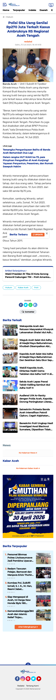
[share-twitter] (26, 305)
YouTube (40, 680)
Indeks (32, 10)
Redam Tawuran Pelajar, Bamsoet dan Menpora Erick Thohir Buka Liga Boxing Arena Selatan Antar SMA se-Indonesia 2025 (19, 571)
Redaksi (20, 686)
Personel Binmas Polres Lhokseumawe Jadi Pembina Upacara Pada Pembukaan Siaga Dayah (20, 557)
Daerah (44, 10)
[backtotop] (28, 665)
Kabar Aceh (23, 287)
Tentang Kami (32, 686)
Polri (36, 287)
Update (38, 234)
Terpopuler (19, 10)
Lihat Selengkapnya (28, 627)
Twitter (35, 680)
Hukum (8, 287)
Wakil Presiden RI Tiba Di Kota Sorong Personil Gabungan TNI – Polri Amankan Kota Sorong (28, 276)
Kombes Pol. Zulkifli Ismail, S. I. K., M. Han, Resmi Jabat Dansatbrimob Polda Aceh (19, 586)
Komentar (28, 312)
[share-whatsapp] (30, 305)
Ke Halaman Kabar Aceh (28, 468)
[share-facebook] (21, 305)
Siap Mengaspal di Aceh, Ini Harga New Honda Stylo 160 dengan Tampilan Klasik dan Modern (19, 600)
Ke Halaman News (28, 453)
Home (6, 10)
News (7, 445)
